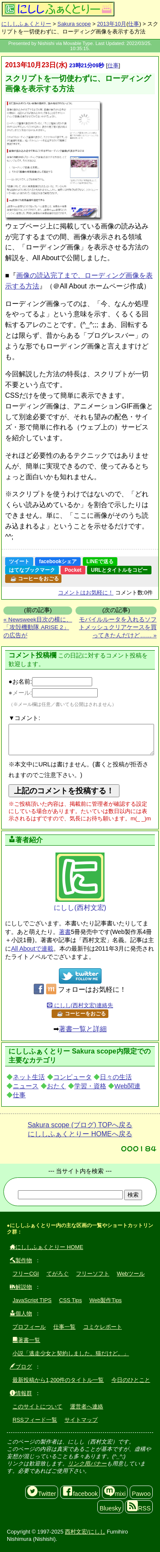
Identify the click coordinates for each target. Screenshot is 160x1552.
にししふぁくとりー (26, 24)
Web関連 (127, 1086)
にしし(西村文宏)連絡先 (80, 1005)
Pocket (72, 570)
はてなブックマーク (32, 570)
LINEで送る (100, 561)
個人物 (21, 1313)
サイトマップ (81, 1420)
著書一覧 (26, 1340)
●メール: (53, 692)
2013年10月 (111, 24)
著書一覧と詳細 (83, 1029)
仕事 (133, 24)
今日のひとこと (130, 1380)
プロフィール (29, 1327)
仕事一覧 (64, 1327)
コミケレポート (102, 1327)
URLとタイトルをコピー (119, 570)
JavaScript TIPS (32, 1300)
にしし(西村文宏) (80, 882)
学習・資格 (90, 1086)
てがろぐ (58, 1273)
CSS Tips (70, 1300)
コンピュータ (72, 1077)
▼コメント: (24, 717)
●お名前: (50, 681)
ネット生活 (29, 1077)
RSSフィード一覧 (34, 1420)
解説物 (21, 1287)
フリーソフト (92, 1273)
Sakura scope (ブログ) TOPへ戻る (80, 1125)
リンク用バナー (87, 1463)
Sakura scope (74, 24)
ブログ (21, 1366)
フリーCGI (25, 1273)
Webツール (131, 1273)
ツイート (19, 561)
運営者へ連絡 (86, 1406)
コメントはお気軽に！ (85, 592)
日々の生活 (116, 1077)
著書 (65, 931)
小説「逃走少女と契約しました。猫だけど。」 (70, 1353)
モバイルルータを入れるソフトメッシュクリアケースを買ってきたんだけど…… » (118, 627)
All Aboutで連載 (32, 948)
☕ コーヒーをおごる (34, 579)
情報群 (21, 1393)
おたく (56, 1086)
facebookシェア (58, 561)
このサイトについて (37, 1406)
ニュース (25, 1086)
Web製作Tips (105, 1300)
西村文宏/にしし (85, 1531)
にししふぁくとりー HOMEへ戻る (80, 1134)
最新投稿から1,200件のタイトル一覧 (58, 1380)
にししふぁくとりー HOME (46, 1247)
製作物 (21, 1260)
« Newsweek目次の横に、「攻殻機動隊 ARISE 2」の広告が (37, 627)
